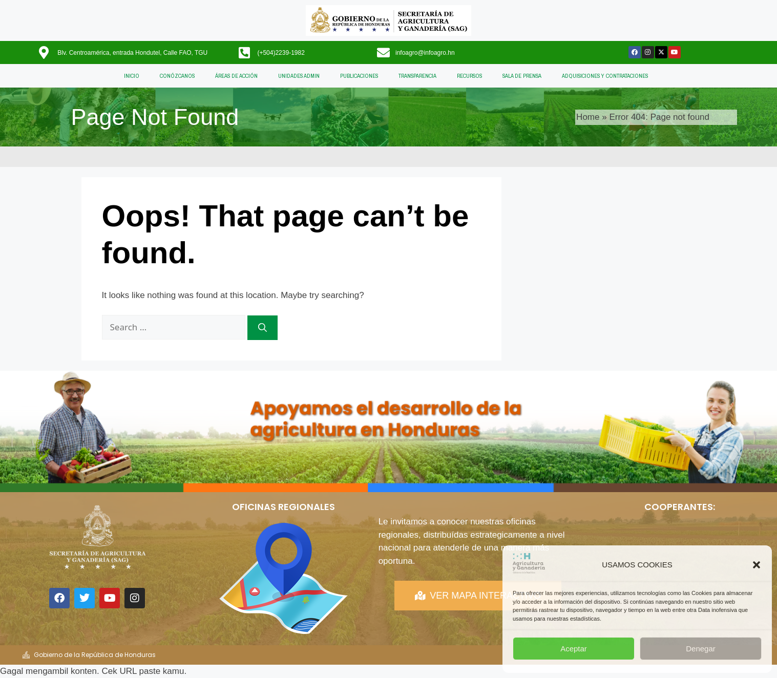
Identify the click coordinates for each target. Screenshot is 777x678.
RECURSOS (469, 76)
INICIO (131, 76)
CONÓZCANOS (177, 76)
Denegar (701, 648)
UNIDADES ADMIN (299, 76)
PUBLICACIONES (359, 76)
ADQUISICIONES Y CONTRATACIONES (605, 76)
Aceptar (573, 648)
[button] (756, 565)
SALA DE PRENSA (521, 76)
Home (587, 117)
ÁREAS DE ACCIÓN (236, 76)
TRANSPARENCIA (417, 76)
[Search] (262, 327)
